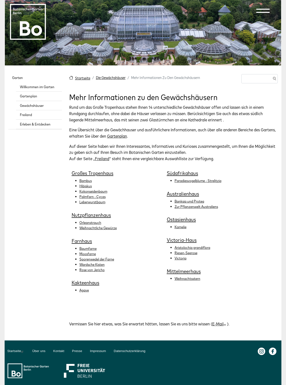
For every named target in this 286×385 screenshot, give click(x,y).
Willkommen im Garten (37, 87)
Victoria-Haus (182, 240)
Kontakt (58, 351)
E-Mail (219, 323)
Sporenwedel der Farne (96, 259)
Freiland (102, 158)
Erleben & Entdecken (35, 124)
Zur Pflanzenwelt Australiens (196, 206)
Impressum (98, 351)
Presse (77, 351)
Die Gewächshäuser (111, 77)
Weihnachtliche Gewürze (98, 228)
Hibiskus (85, 186)
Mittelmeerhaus (184, 271)
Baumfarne (88, 248)
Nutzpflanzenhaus (91, 215)
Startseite (82, 78)
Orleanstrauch (90, 222)
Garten (17, 77)
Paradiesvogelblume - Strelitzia (198, 180)
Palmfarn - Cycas (92, 196)
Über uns (38, 351)
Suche (273, 79)
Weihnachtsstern (187, 278)
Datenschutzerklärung (129, 351)
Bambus (85, 180)
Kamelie (180, 227)
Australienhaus (183, 193)
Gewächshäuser (32, 105)
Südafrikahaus (182, 173)
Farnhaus (82, 241)
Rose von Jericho (92, 269)
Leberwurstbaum (92, 202)
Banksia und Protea (189, 201)
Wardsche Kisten (92, 264)
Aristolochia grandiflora (192, 247)
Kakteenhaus (85, 282)
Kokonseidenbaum (93, 191)
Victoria (180, 258)
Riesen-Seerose (186, 253)
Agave (84, 290)
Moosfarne (87, 253)
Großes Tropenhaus (92, 173)
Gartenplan (117, 136)
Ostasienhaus (181, 219)
